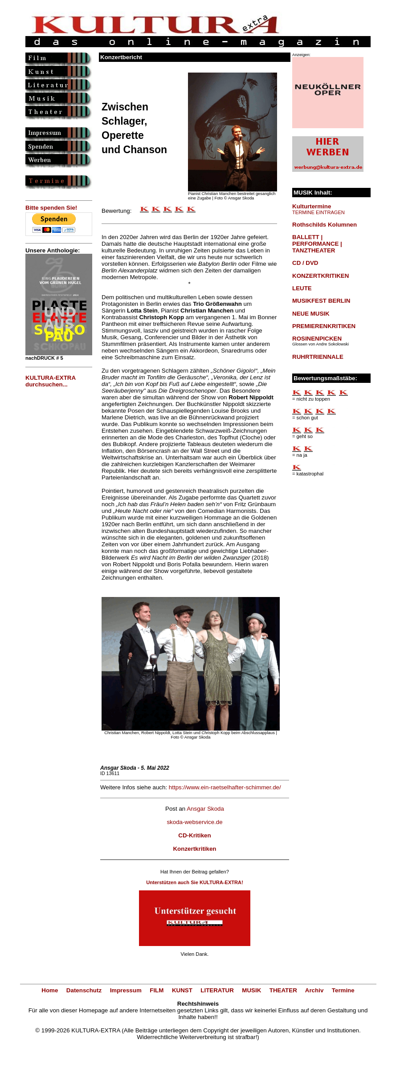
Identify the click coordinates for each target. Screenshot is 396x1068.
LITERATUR (217, 990)
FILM (156, 990)
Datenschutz (84, 990)
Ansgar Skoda (205, 808)
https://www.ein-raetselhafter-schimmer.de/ (225, 787)
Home (49, 990)
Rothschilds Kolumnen (324, 224)
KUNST (182, 990)
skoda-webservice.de (194, 822)
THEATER (283, 990)
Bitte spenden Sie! (51, 207)
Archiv (314, 990)
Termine (343, 990)
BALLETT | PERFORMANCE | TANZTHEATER (317, 244)
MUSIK (251, 990)
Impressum (126, 990)
